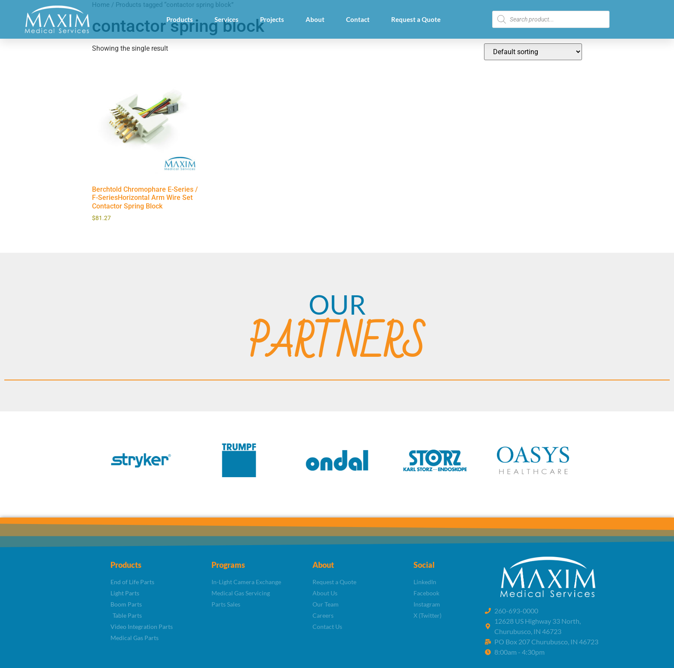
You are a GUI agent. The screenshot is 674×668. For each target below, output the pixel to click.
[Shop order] (533, 51)
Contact (358, 19)
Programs (228, 565)
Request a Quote (416, 19)
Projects (272, 19)
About (315, 19)
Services (226, 19)
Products (179, 19)
